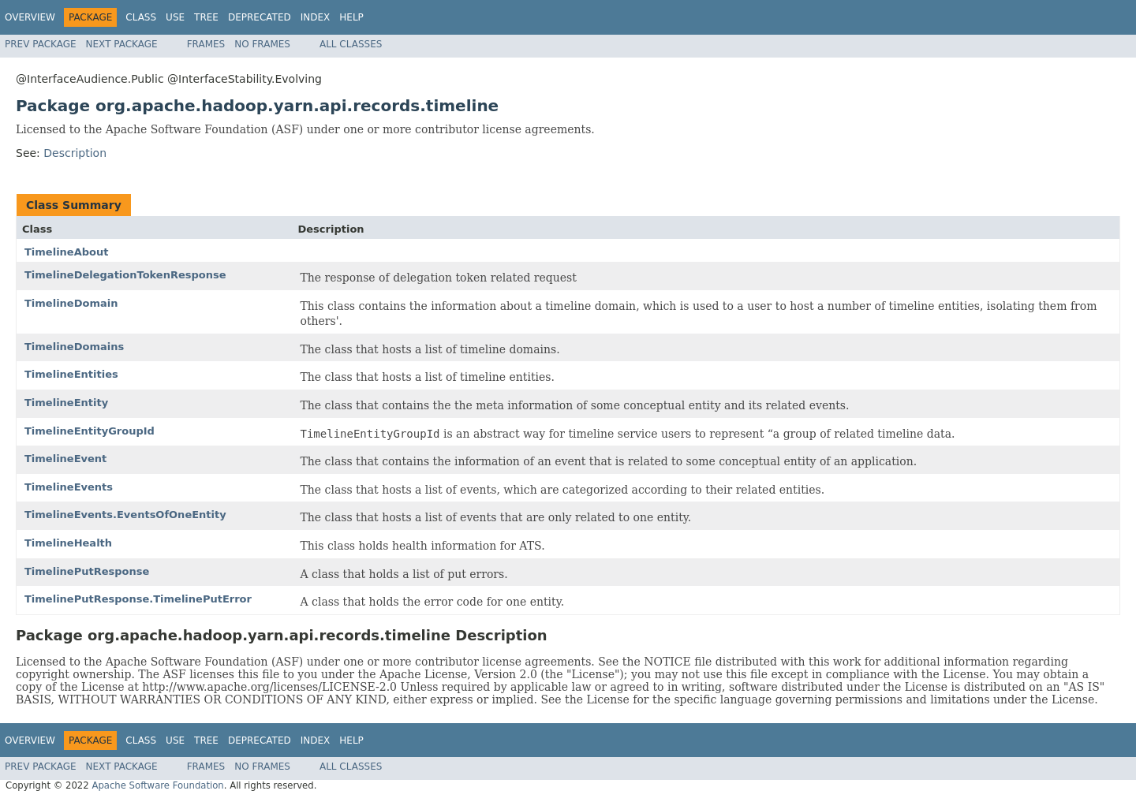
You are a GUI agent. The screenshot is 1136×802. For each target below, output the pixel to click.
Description (74, 153)
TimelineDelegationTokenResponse (125, 275)
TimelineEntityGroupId (89, 431)
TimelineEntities (71, 374)
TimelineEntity (66, 402)
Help (351, 17)
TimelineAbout (66, 252)
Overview (30, 17)
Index (316, 17)
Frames (206, 44)
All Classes (351, 44)
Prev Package (41, 44)
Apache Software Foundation (157, 785)
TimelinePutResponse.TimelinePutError (138, 599)
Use (175, 17)
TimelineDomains (74, 347)
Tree (206, 17)
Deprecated (259, 17)
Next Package (122, 44)
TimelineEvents (68, 487)
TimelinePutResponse (86, 571)
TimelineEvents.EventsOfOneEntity (125, 514)
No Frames (262, 44)
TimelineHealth (68, 543)
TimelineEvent (65, 458)
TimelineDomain (71, 303)
